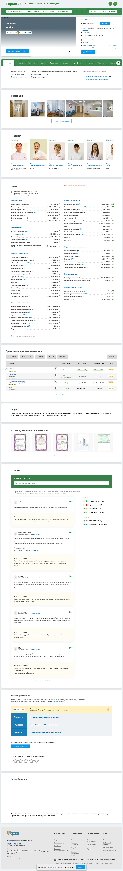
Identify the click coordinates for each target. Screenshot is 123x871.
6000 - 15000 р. (82, 370)
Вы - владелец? (85, 19)
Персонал (31, 63)
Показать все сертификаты (61, 456)
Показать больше (61, 395)
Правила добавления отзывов (75, 853)
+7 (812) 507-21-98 (14, 844)
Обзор (8, 63)
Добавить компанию (74, 843)
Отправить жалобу (109, 847)
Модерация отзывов (109, 850)
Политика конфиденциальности (61, 849)
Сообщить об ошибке (107, 843)
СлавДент (11, 368)
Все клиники (15, 11)
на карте (85, 30)
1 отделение (87, 32)
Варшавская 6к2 (35, 503)
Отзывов (24, 33)
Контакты (106, 840)
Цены (48, 11)
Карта (112, 63)
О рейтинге (57, 846)
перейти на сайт (88, 40)
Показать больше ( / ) (42, 681)
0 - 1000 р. (66, 388)
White (10, 387)
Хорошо (80, 867)
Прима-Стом (12, 375)
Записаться (88, 52)
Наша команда (59, 843)
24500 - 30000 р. (98, 383)
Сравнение (54, 63)
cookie (52, 867)
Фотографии (20, 63)
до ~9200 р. (82, 383)
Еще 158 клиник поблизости (17, 51)
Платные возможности (91, 840)
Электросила (87, 48)
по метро (112, 11)
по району (103, 11)
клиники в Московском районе (96, 76)
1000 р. (66, 383)
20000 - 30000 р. (98, 370)
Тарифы (89, 849)
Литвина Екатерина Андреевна (27, 550)
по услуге (94, 11)
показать (104, 23)
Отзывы (64, 11)
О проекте (57, 840)
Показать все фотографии (61, 121)
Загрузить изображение (75, 848)
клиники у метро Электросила (96, 79)
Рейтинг (101, 63)
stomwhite (86, 42)
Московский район (89, 45)
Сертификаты (77, 63)
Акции (65, 63)
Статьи (73, 840)
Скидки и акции (32, 11)
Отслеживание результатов (91, 845)
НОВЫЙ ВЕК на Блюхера (16, 381)
